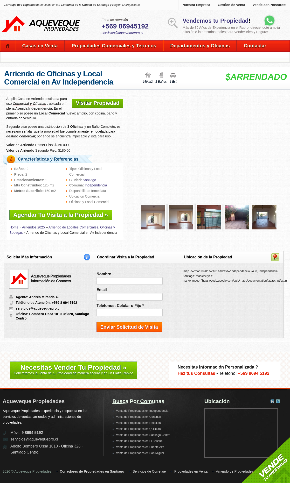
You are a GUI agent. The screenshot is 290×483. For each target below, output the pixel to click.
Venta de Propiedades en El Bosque (139, 441)
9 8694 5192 (32, 433)
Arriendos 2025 (33, 227)
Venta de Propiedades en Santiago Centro (143, 435)
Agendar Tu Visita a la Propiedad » (60, 215)
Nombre (104, 274)
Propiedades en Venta (190, 471)
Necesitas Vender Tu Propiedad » (73, 369)
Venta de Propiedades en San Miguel (140, 453)
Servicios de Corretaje (149, 471)
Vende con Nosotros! (269, 5)
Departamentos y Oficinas (200, 45)
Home (13, 227)
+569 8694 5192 (253, 373)
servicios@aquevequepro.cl (122, 33)
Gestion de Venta (231, 5)
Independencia (96, 185)
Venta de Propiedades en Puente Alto (140, 447)
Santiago (89, 180)
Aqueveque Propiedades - (41, 17)
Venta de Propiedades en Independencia (142, 410)
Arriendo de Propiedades (234, 471)
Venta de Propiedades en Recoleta (138, 423)
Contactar (255, 45)
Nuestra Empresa (196, 5)
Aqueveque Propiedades (34, 401)
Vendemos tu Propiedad (216, 20)
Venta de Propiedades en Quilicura (138, 429)
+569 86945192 (125, 26)
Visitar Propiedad (97, 103)
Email (102, 290)
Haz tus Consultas (196, 373)
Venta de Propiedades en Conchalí (138, 417)
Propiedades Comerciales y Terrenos (114, 45)
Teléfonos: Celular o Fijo (120, 306)
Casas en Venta (40, 45)
